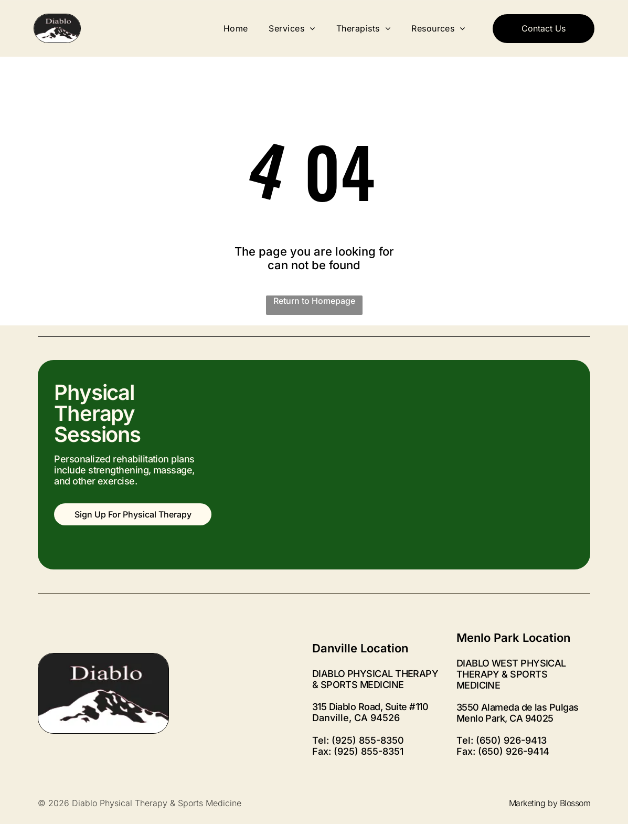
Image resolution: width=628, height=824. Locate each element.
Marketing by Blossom (549, 803)
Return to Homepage (314, 300)
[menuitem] (236, 28)
